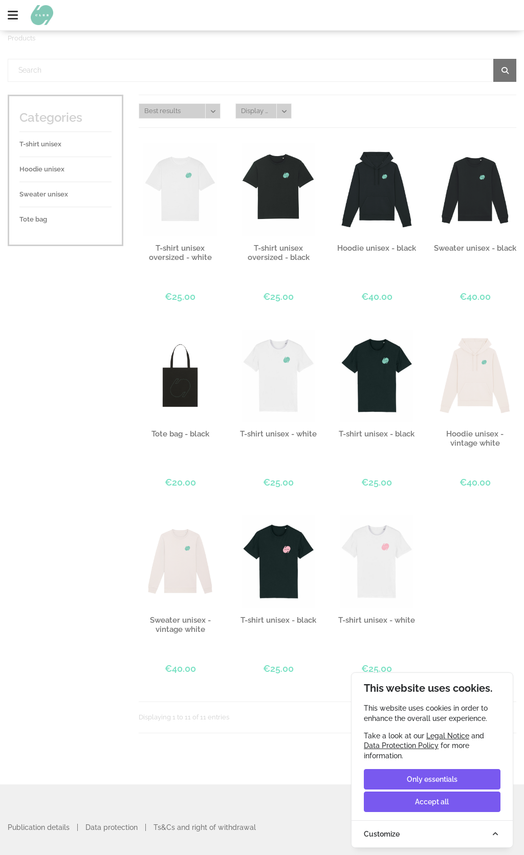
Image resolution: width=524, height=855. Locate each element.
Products (21, 38)
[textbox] (262, 70)
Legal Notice (447, 736)
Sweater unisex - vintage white (180, 625)
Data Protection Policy (401, 745)
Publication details (39, 827)
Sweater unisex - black (475, 248)
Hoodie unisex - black (376, 248)
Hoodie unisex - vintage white (475, 438)
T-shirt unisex (40, 144)
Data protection (111, 827)
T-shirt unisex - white (278, 434)
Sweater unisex (43, 194)
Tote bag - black (180, 434)
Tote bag (33, 219)
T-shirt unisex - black (376, 434)
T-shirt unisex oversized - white (180, 253)
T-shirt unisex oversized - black (279, 253)
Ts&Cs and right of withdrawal (205, 827)
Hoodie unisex (41, 169)
